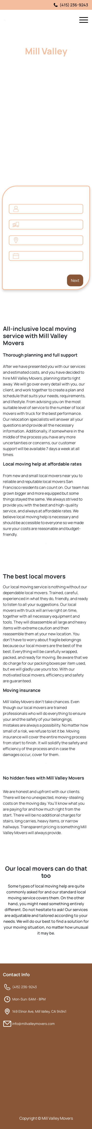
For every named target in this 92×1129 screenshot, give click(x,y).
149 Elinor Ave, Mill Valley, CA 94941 (39, 1011)
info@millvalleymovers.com (33, 1023)
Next (74, 278)
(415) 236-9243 (71, 5)
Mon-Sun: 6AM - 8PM (29, 999)
